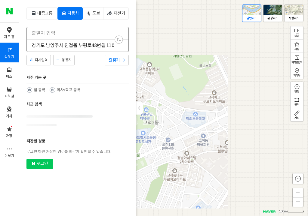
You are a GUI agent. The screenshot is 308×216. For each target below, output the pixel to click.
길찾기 (114, 60)
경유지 (66, 60)
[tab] (41, 13)
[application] (163, 108)
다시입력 (41, 60)
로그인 (42, 163)
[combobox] (74, 33)
